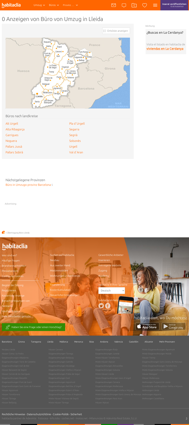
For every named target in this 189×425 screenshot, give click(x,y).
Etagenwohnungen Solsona (107, 370)
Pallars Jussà (14, 146)
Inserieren (104, 260)
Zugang (102, 270)
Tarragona (36, 341)
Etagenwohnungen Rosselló (14, 378)
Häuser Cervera (56, 349)
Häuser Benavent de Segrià (14, 370)
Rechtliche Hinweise (13, 414)
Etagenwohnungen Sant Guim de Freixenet (21, 386)
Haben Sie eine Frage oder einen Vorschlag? (33, 327)
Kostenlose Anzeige (13, 295)
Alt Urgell (12, 123)
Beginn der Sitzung (12, 285)
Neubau (54, 260)
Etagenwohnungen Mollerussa (109, 386)
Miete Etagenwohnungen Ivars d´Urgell (113, 378)
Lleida (50, 341)
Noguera (11, 140)
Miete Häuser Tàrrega (59, 402)
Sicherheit (76, 414)
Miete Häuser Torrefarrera (107, 358)
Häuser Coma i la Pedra (13, 353)
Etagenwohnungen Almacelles (109, 366)
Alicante (149, 341)
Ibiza (91, 341)
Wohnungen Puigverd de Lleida (156, 382)
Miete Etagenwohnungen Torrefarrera (159, 366)
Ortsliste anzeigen (117, 30)
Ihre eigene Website (109, 265)
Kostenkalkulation (60, 289)
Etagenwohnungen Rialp (106, 349)
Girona (21, 341)
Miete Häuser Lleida (104, 374)
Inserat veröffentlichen (174, 6)
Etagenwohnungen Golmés (61, 362)
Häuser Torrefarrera (11, 394)
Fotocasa (43, 418)
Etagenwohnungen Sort (59, 378)
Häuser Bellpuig (9, 402)
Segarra (74, 129)
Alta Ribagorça (15, 129)
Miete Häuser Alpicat (105, 362)
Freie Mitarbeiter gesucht (16, 316)
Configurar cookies (12, 276)
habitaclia (20, 247)
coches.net (68, 418)
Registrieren (9, 290)
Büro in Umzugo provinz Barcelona (28, 184)
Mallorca (64, 341)
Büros (52, 5)
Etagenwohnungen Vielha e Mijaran (65, 370)
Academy (103, 275)
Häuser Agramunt (10, 390)
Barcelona (7, 341)
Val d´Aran (76, 152)
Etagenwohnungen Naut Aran (108, 398)
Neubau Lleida (8, 349)
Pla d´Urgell (77, 123)
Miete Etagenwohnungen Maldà (156, 353)
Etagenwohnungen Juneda (107, 353)
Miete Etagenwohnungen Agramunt (158, 349)
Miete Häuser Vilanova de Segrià (64, 398)
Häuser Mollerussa (150, 378)
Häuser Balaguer (149, 374)
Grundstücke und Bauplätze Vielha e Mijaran (162, 386)
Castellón (133, 341)
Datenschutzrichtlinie (39, 414)
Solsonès (75, 140)
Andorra (104, 341)
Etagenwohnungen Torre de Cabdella (18, 362)
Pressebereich (10, 270)
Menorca (78, 341)
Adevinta (31, 418)
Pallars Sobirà (14, 152)
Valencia (118, 341)
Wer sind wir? (9, 255)
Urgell (73, 146)
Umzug (38, 5)
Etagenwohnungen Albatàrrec (15, 358)
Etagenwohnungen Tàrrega (61, 353)
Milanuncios (96, 418)
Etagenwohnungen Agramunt (62, 382)
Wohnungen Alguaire (151, 394)
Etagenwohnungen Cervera (107, 382)
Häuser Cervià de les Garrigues (16, 374)
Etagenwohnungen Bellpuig (61, 358)
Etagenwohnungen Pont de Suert (17, 382)
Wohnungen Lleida (150, 390)
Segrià (73, 135)
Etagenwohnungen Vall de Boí (15, 366)
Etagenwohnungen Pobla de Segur (64, 374)
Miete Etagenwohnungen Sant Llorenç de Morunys (118, 394)
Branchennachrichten (14, 265)
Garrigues (12, 135)
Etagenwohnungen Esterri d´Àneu (64, 390)
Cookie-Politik (61, 414)
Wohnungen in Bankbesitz (65, 275)
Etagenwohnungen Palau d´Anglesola (66, 394)
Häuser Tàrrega (9, 398)
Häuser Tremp (148, 358)
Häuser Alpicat (102, 402)
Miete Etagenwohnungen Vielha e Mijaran (114, 390)
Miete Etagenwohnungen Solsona (157, 370)
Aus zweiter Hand (60, 265)
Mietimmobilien (59, 270)
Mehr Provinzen (167, 341)
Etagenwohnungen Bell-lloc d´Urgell (65, 386)
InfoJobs (55, 418)
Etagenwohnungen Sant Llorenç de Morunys (162, 362)
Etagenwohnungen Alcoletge (62, 366)
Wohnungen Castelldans (153, 398)
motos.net (81, 418)
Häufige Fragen (11, 260)
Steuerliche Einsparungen (64, 295)
